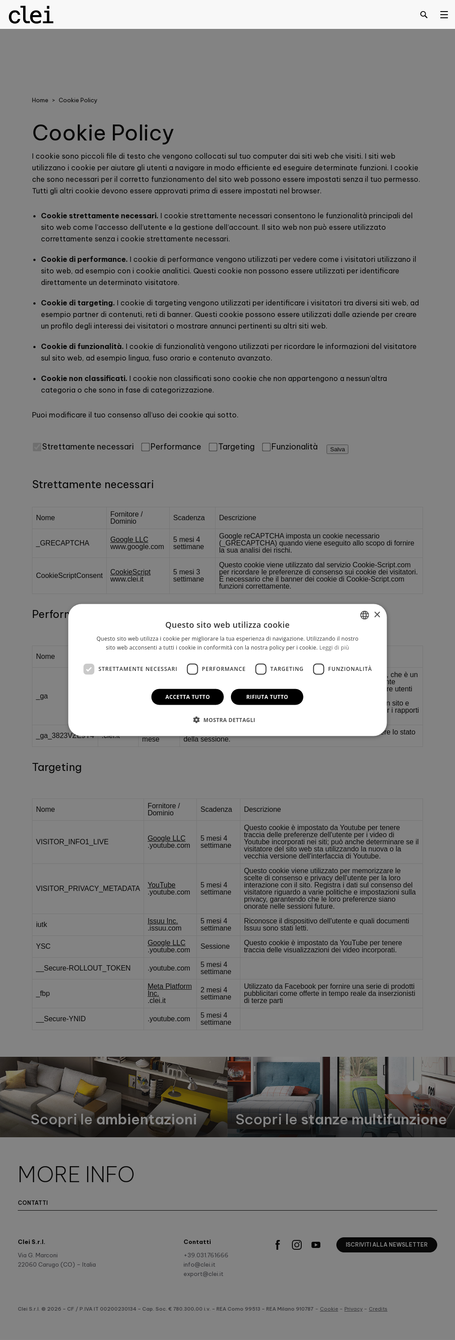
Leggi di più (334, 647)
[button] (227, 719)
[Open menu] (444, 14)
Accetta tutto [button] (187, 696)
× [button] (376, 614)
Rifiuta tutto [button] (267, 696)
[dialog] (227, 670)
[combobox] (364, 615)
